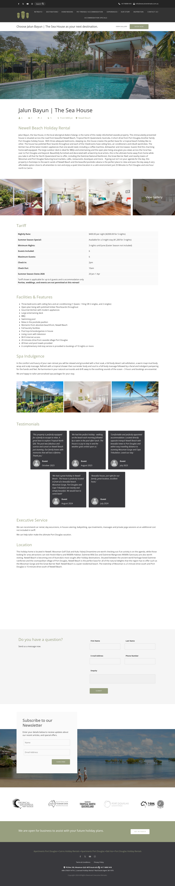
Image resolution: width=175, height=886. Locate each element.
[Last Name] (140, 646)
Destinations (52, 12)
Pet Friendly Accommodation (90, 12)
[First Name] (105, 646)
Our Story (125, 12)
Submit (99, 691)
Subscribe (61, 762)
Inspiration (138, 12)
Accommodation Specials (95, 18)
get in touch (140, 831)
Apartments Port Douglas (45, 851)
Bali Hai (109, 851)
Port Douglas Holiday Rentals (128, 851)
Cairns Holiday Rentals (69, 851)
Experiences (112, 12)
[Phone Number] (140, 661)
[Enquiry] (122, 678)
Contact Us (153, 12)
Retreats (38, 12)
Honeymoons (67, 12)
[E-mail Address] (105, 661)
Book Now (134, 26)
